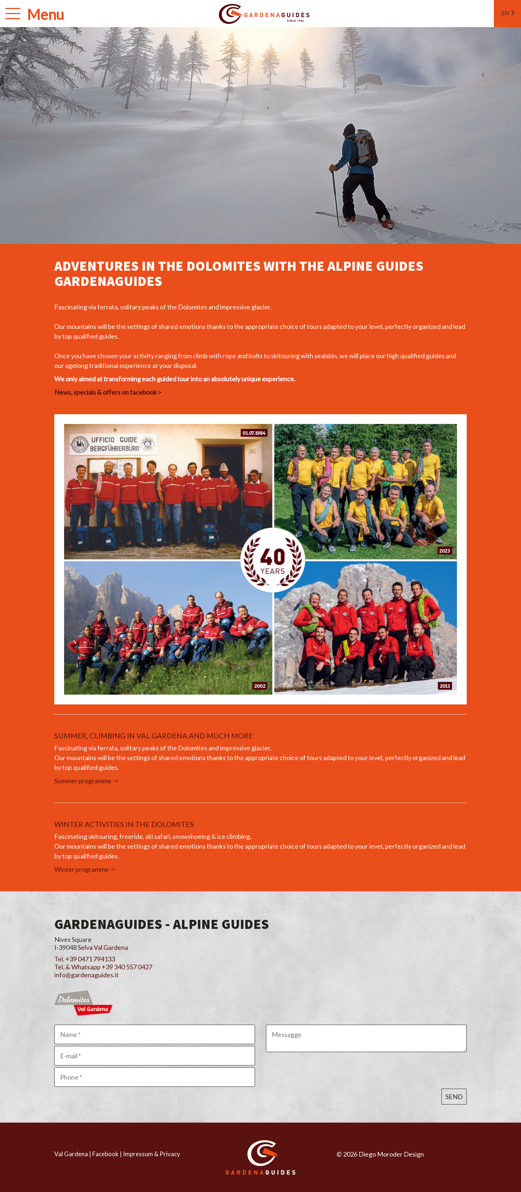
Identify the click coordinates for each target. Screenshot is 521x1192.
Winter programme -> (84, 869)
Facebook (105, 1154)
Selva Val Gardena (103, 947)
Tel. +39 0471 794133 (84, 959)
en (508, 12)
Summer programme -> (86, 781)
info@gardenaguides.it (86, 975)
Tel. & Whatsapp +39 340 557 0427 (103, 967)
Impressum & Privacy (151, 1154)
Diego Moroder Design (391, 1154)
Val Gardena (71, 1154)
